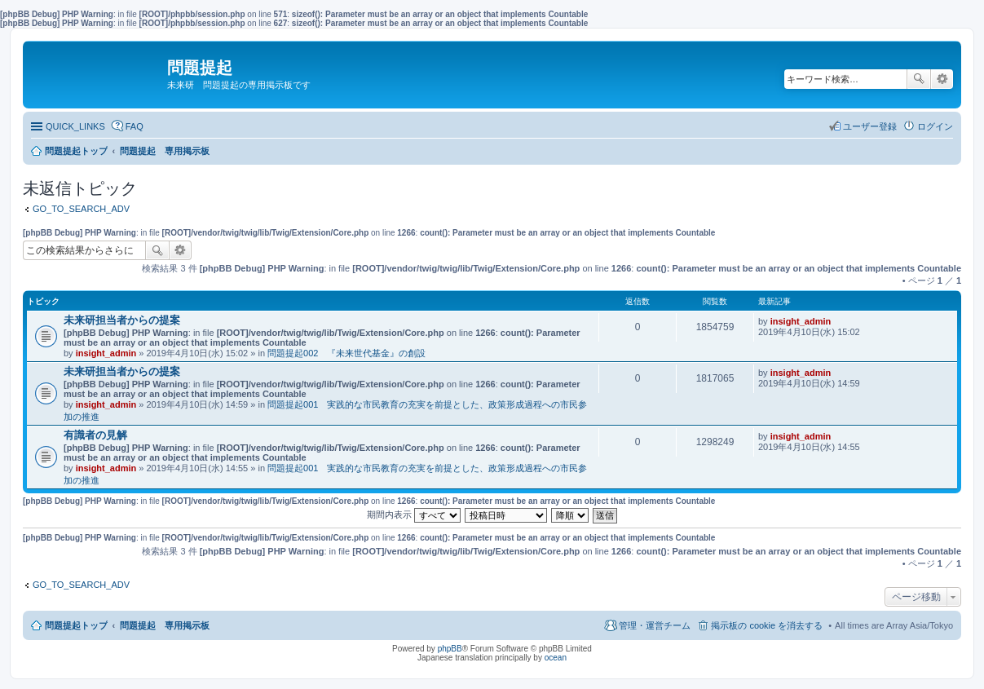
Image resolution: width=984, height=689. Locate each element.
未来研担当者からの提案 (122, 320)
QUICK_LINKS (75, 126)
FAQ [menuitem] (134, 126)
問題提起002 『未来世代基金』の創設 (346, 353)
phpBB (450, 648)
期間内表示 (414, 514)
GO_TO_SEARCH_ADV (81, 209)
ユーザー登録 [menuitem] (870, 126)
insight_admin (106, 353)
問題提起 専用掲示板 (165, 625)
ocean (556, 657)
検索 (919, 79)
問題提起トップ (76, 625)
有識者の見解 (95, 435)
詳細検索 (942, 79)
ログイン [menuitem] (935, 126)
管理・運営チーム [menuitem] (655, 625)
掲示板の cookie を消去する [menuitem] (767, 625)
